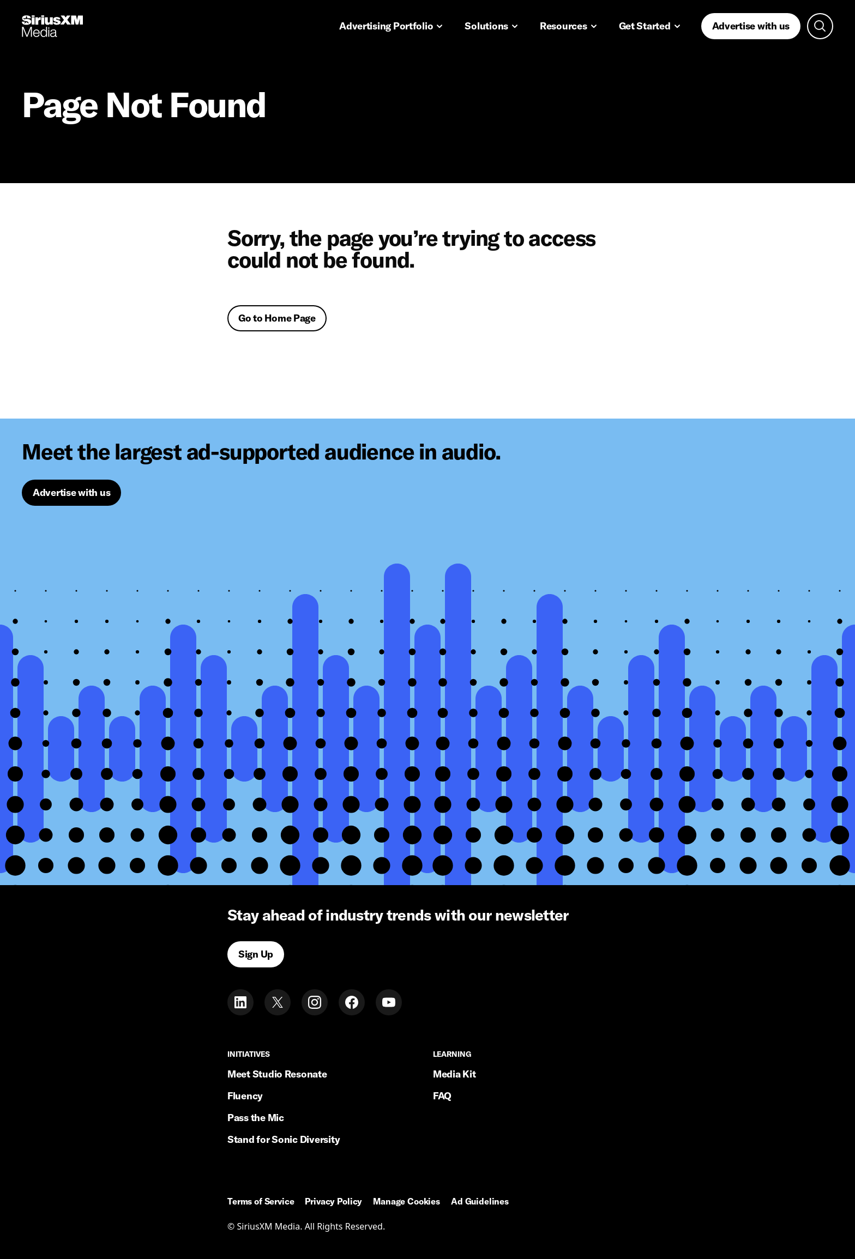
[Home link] (52, 26)
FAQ (442, 1095)
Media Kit (454, 1074)
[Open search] (820, 26)
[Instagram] (315, 1002)
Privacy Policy (333, 1202)
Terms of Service (260, 1202)
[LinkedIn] (240, 1002)
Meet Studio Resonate (277, 1074)
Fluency (245, 1095)
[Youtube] (389, 1002)
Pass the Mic (255, 1117)
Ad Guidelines (480, 1202)
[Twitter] (277, 1002)
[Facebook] (352, 1002)
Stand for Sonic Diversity (283, 1139)
